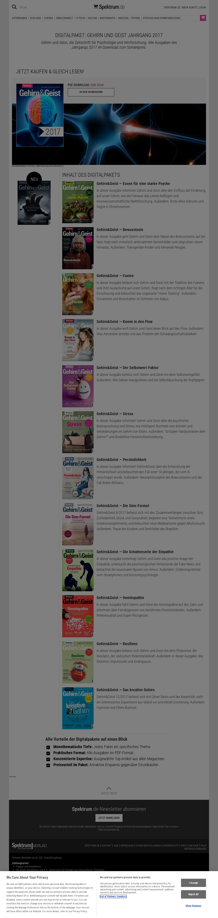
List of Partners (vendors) (113, 899)
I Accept (193, 885)
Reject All (193, 896)
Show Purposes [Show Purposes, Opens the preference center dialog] (193, 908)
